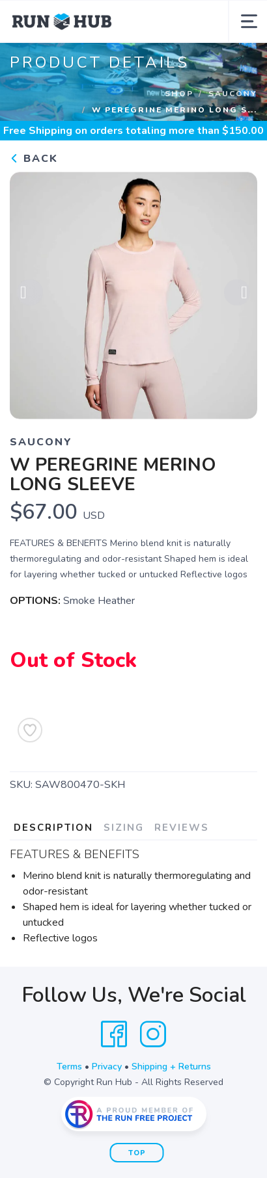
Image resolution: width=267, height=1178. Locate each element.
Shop (179, 93)
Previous (30, 293)
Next (237, 293)
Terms (69, 1066)
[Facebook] (114, 1034)
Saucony (232, 93)
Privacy (107, 1066)
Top (137, 1153)
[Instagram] (153, 1034)
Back (34, 158)
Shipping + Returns (171, 1066)
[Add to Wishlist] (30, 730)
